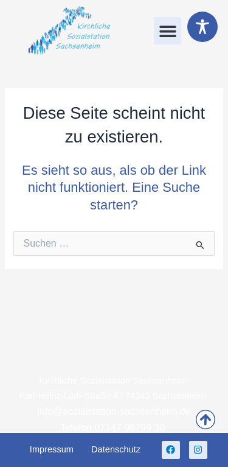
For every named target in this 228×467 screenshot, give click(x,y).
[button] (167, 30)
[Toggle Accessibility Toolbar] (202, 26)
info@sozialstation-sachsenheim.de (114, 411)
